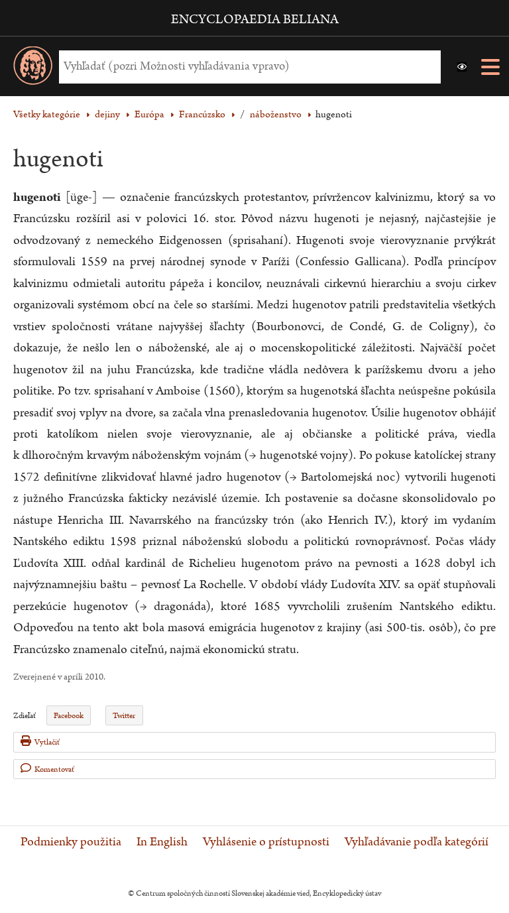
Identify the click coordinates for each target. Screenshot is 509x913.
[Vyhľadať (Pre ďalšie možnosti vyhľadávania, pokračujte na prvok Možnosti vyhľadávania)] (246, 67)
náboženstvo (276, 114)
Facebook (69, 715)
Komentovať (47, 768)
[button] (462, 67)
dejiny (107, 114)
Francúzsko (202, 114)
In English (162, 842)
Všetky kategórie (46, 114)
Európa (149, 114)
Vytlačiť (40, 741)
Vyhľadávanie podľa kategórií (416, 842)
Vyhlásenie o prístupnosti (266, 842)
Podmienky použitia (71, 842)
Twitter (124, 715)
